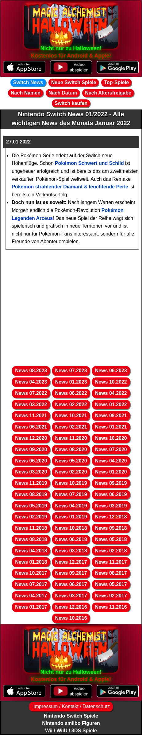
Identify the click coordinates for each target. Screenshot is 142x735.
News (31, 370)
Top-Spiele (116, 82)
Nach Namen (25, 92)
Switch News (28, 82)
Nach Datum (62, 92)
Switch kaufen (71, 103)
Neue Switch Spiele (73, 82)
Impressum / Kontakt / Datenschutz (71, 706)
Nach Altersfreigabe (108, 92)
